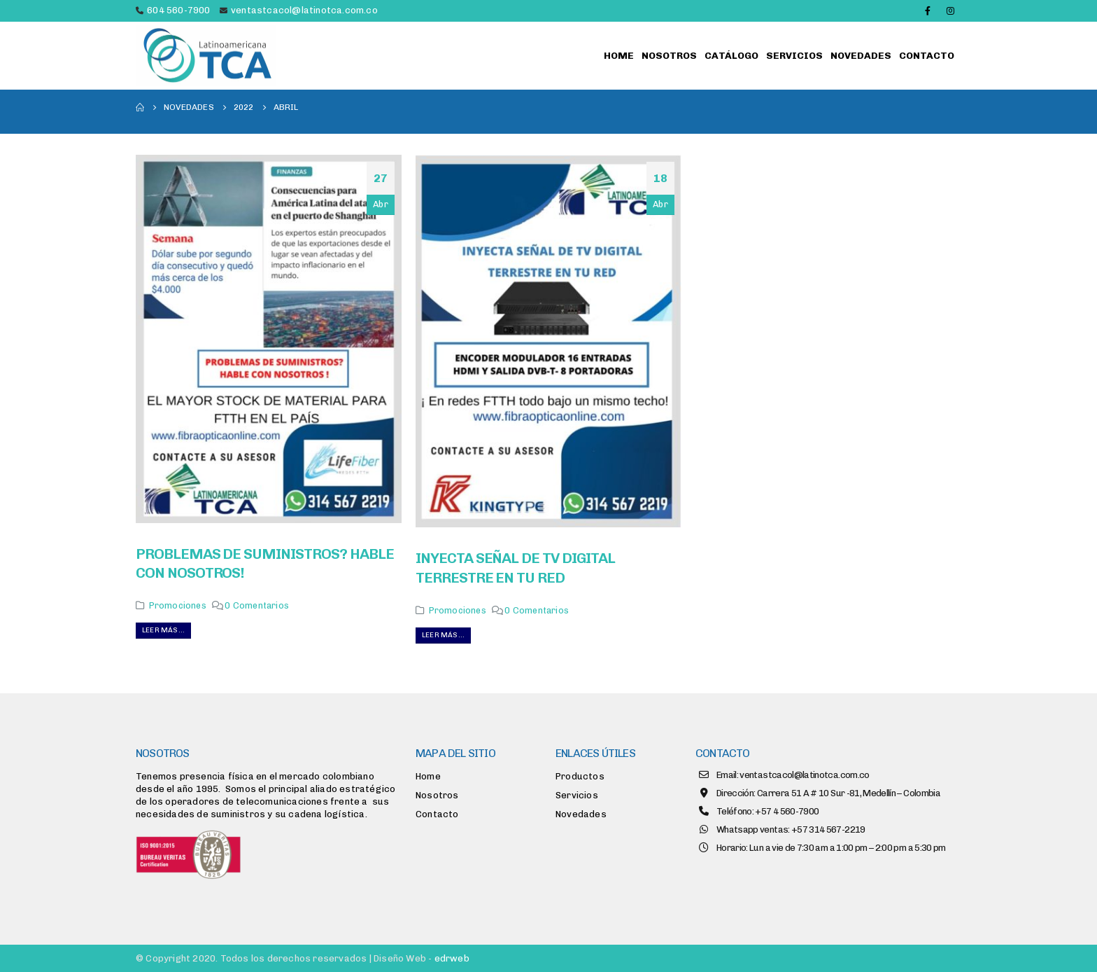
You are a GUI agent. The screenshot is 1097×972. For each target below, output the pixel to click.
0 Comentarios (257, 605)
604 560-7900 (178, 10)
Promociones (177, 605)
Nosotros (669, 55)
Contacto (926, 55)
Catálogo (731, 55)
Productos (579, 776)
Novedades (860, 55)
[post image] (269, 338)
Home (619, 55)
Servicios (794, 55)
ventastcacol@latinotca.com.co (304, 10)
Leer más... (163, 630)
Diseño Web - (421, 958)
